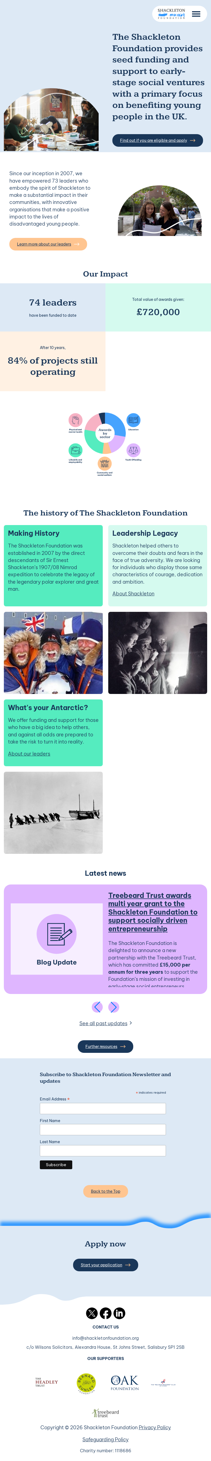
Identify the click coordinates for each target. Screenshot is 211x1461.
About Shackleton (133, 593)
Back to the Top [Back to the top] (105, 1191)
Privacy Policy (155, 1427)
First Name (50, 1120)
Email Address (55, 1099)
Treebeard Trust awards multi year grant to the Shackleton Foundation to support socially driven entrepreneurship (153, 912)
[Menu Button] (196, 14)
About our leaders (29, 754)
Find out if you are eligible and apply (157, 140)
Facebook (106, 1313)
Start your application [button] (106, 1265)
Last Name (50, 1141)
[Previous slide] (97, 1007)
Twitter (92, 1313)
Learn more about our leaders (48, 244)
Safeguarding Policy (105, 1439)
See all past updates (103, 1023)
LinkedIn (119, 1313)
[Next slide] (113, 1007)
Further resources (105, 1046)
